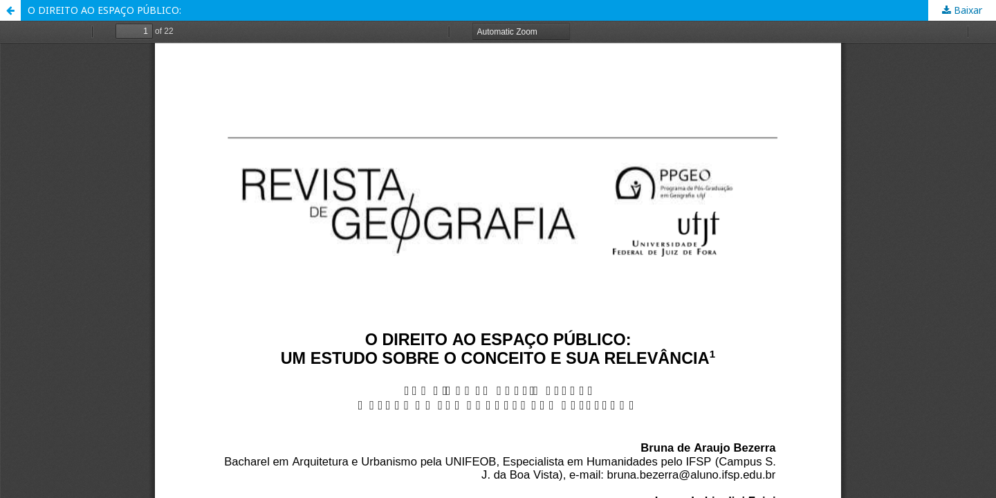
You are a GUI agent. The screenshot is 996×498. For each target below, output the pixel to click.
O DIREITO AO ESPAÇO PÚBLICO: (104, 10)
